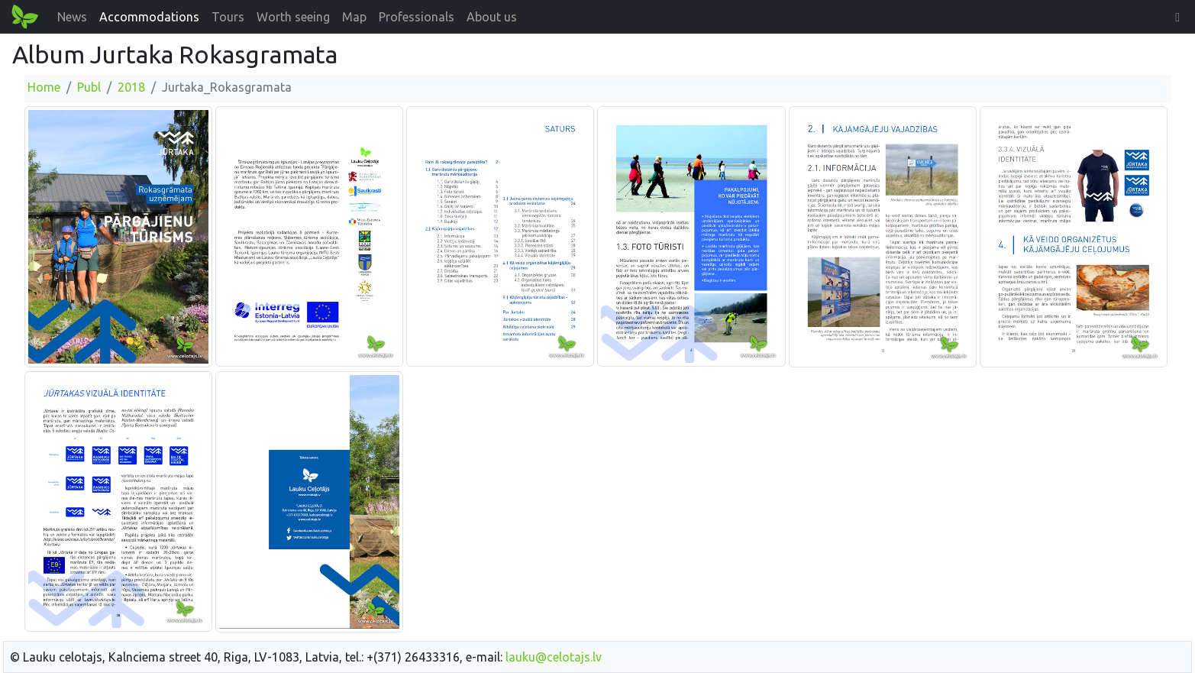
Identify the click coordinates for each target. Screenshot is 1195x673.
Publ (89, 87)
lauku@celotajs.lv (553, 657)
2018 (131, 87)
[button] (1177, 17)
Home (43, 87)
